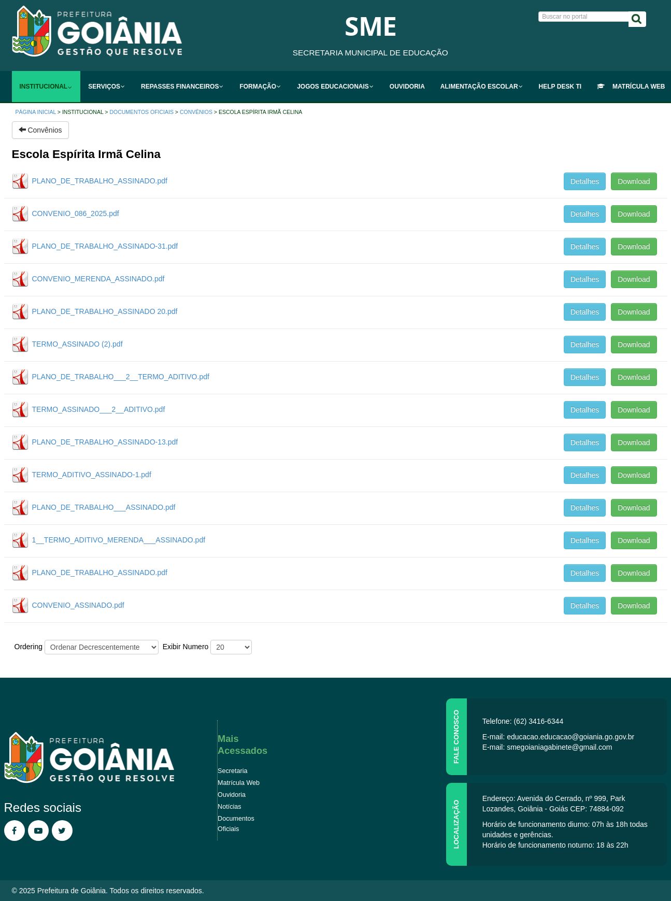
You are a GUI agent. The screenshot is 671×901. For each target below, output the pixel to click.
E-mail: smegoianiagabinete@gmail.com (547, 747)
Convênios (196, 112)
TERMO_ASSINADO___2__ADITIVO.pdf (98, 409)
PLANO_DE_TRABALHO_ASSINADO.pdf (99, 181)
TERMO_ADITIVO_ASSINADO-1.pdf (91, 474)
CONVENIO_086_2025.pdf (75, 213)
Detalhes (584, 181)
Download (634, 181)
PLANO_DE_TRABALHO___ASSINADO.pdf (104, 507)
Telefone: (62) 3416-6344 (522, 721)
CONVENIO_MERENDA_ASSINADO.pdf (98, 279)
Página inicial (36, 112)
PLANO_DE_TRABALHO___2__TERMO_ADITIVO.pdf (120, 377)
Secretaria (232, 771)
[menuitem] (46, 86)
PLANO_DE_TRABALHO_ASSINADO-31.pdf (105, 246)
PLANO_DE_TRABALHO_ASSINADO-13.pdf (105, 442)
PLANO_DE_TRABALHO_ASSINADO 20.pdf (105, 311)
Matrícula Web (239, 782)
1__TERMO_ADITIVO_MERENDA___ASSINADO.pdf (119, 540)
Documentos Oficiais (141, 112)
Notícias (229, 806)
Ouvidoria (232, 794)
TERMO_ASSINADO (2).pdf (77, 344)
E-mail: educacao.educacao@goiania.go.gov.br (558, 737)
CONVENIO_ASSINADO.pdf (78, 605)
